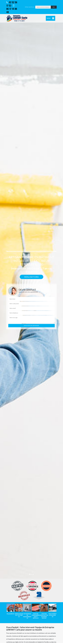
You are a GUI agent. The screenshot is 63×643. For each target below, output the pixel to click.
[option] (10, 609)
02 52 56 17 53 (11, 3)
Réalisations (31, 277)
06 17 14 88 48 (11, 9)
